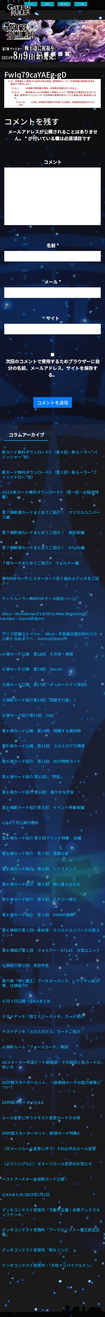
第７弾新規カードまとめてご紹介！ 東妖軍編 (43, 532)
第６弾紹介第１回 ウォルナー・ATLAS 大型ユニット (51, 950)
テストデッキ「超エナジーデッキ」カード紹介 (43, 1016)
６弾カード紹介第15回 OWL (28, 715)
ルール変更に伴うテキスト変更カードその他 (41, 1117)
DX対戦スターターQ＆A (23, 1102)
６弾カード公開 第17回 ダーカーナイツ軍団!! (44, 684)
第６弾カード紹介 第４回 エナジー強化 (39, 899)
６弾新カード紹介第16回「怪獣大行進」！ (39, 699)
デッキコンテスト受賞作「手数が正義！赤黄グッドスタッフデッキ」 (51, 1212)
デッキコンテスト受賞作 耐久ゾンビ (37, 1249)
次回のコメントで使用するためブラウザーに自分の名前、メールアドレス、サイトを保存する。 (53, 368)
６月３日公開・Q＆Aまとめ (26, 1000)
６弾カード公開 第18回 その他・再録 (37, 653)
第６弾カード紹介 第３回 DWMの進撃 (38, 914)
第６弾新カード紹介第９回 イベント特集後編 (43, 807)
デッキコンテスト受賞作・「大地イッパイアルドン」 (48, 1265)
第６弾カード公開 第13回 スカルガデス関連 (43, 745)
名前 (52, 245)
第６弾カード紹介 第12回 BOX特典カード (41, 761)
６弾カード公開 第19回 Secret (32, 669)
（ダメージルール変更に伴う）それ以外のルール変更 (49, 1148)
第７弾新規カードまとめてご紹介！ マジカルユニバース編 (51, 514)
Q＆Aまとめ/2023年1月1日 (26, 1194)
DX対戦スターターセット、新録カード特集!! (41, 1133)
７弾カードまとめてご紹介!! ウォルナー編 (40, 562)
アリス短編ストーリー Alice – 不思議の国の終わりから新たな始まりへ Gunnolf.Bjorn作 (49, 636)
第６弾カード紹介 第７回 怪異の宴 (35, 853)
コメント (53, 161)
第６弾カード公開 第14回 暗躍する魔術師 (41, 730)
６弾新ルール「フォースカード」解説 (35, 1046)
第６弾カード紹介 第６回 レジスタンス (39, 868)
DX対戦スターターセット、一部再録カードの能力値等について (51, 1085)
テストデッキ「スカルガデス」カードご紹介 (41, 1031)
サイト (52, 318)
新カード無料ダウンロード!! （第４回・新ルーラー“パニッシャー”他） (49, 454)
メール (52, 281)
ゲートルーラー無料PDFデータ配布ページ (39, 598)
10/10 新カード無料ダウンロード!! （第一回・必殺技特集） (50, 494)
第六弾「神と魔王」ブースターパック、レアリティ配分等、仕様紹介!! (50, 983)
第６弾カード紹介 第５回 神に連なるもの (41, 884)
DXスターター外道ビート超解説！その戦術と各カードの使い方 (51, 1064)
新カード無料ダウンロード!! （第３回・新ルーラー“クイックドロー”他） (49, 474)
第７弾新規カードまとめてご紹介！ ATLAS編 (43, 547)
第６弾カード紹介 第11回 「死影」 (33, 776)
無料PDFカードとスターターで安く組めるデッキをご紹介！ (50, 580)
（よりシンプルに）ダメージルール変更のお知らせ (47, 1163)
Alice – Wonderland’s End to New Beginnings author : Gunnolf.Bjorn (48, 616)
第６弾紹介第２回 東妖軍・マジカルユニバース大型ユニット (51, 932)
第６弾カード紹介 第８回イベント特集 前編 (41, 837)
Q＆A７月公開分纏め (20, 822)
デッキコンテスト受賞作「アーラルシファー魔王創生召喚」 (51, 1232)
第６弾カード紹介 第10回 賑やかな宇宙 (38, 791)
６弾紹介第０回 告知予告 (25, 965)
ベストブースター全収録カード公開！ (35, 1178)
